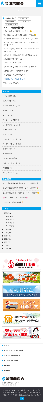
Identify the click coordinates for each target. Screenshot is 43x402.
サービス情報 (7, 129)
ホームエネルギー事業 (12, 355)
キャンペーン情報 (9, 120)
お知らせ (6, 110)
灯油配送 (6, 168)
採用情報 (7, 370)
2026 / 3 (8, 219)
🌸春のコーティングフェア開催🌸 (15, 198)
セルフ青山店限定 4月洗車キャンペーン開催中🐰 (20, 183)
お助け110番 (7, 101)
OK (22, 398)
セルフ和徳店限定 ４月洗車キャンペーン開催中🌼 (21, 193)
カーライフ (7, 115)
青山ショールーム (9, 173)
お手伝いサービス (9, 106)
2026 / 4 (8, 216)
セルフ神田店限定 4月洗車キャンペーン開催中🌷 (20, 188)
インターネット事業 (11, 360)
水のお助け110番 (9, 158)
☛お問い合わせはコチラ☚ (14, 79)
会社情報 (7, 365)
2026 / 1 (8, 226)
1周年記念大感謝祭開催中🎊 (13, 202)
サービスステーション (11, 125)
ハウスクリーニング (10, 139)
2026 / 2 (8, 223)
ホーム (6, 345)
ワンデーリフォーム (10, 144)
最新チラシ (7, 153)
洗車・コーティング (10, 163)
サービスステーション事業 (13, 350)
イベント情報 (7, 96)
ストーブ (6, 134)
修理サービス (7, 149)
